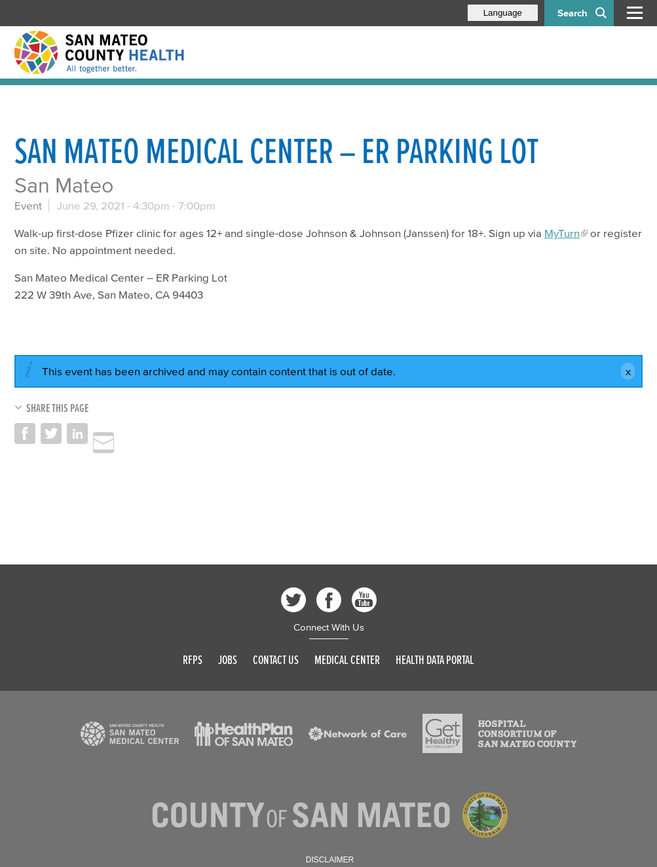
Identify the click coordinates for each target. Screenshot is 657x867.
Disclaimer (330, 859)
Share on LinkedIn (77, 433)
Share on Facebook (24, 433)
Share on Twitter (51, 433)
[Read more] (130, 734)
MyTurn (562, 233)
